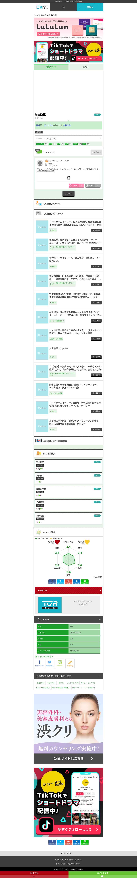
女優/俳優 (66, 125)
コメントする (102, 875)
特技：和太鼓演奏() (43, 688)
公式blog (74, 659)
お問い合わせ (61, 864)
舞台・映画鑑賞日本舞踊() (61, 688)
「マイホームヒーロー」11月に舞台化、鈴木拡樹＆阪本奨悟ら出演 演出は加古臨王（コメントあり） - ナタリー (75, 225)
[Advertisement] (68, 91)
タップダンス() (73, 683)
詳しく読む (96, 230)
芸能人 (90, 7)
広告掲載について (74, 864)
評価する (34, 875)
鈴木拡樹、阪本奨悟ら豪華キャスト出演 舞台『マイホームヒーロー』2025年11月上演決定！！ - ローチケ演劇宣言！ (75, 315)
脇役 (38, 125)
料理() (40, 683)
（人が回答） (46, 138)
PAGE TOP (68, 853)
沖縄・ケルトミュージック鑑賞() (83, 688)
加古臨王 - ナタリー (58, 348)
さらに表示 (68, 194)
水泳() (50, 683)
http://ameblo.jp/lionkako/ (45, 171)
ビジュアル (48, 125)
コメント (86, 67)
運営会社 (78, 859)
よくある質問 (68, 859)
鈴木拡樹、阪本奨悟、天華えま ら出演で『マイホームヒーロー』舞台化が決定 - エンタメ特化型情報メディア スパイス (74, 243)
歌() (61, 683)
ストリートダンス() (88, 683)
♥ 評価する (42, 590)
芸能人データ (51, 67)
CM (63, 7)
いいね (78, 186)
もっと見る (95, 152)
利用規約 (58, 859)
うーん (95, 186)
